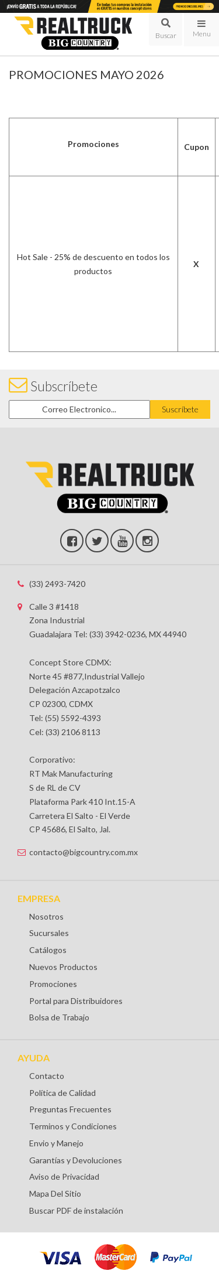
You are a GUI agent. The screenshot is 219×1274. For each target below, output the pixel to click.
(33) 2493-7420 (57, 584)
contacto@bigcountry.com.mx (83, 852)
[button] (165, 29)
